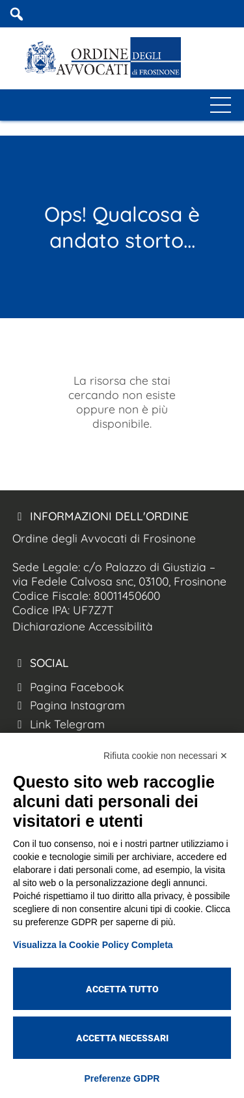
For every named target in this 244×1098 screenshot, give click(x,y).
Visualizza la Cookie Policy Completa (93, 945)
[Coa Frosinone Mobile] (236, 14)
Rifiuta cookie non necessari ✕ (165, 755)
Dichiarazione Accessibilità (82, 626)
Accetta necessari (122, 1038)
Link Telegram (58, 724)
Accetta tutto (122, 989)
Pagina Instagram (68, 705)
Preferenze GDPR (122, 1078)
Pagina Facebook (68, 686)
